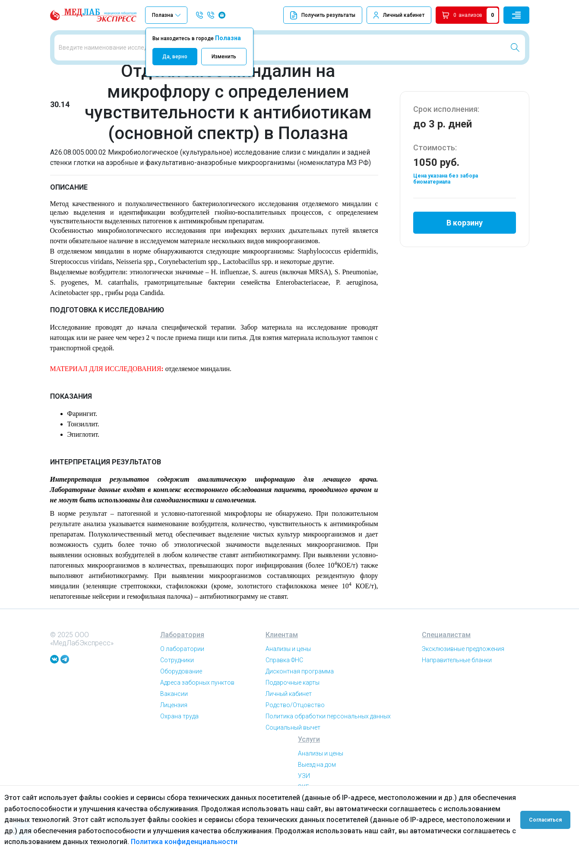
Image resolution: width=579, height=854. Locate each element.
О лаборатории (182, 652)
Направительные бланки (457, 663)
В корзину (464, 226)
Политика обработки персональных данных (328, 720)
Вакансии (174, 697)
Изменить (224, 57)
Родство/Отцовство (295, 708)
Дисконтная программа (300, 675)
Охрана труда (179, 720)
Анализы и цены (288, 652)
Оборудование (181, 675)
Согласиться (545, 820)
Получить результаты (322, 15)
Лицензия (173, 708)
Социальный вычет (293, 731)
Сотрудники (177, 663)
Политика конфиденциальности (184, 842)
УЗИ (304, 779)
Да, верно (174, 57)
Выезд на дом (317, 768)
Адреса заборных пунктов (197, 686)
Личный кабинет (403, 15)
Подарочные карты (293, 686)
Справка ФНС (284, 663)
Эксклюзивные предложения (463, 652)
